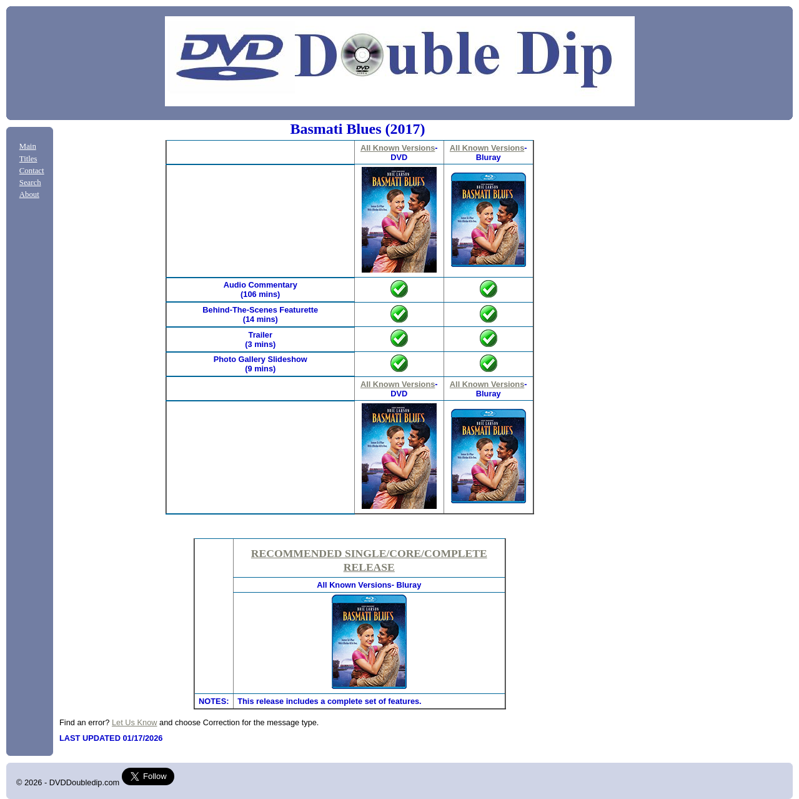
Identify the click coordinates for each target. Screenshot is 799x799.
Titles (28, 158)
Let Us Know (134, 722)
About (29, 194)
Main (27, 146)
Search (30, 182)
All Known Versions (397, 148)
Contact (31, 170)
